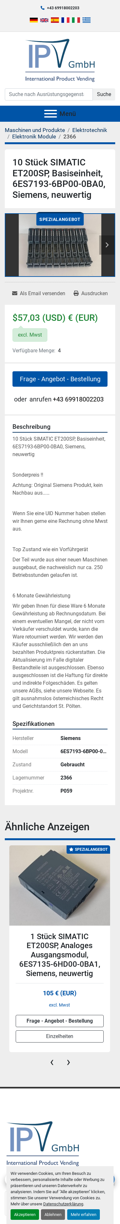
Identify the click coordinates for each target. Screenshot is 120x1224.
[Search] (49, 94)
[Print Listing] (90, 293)
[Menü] (50, 114)
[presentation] (52, 1061)
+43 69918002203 (63, 8)
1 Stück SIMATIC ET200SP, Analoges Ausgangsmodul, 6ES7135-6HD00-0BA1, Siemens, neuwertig (59, 955)
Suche (104, 94)
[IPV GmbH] (43, 1143)
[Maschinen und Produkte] (35, 130)
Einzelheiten (59, 1036)
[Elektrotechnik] (89, 130)
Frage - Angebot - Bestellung (60, 379)
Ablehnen (52, 1214)
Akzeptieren (25, 1214)
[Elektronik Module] (34, 136)
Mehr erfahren (83, 1214)
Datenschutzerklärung (63, 1204)
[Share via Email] (38, 293)
